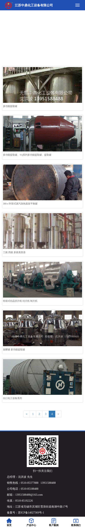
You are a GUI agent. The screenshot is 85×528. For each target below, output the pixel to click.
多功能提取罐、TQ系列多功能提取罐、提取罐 (27, 154)
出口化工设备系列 (12, 398)
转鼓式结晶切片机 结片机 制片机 (20, 301)
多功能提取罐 (10, 106)
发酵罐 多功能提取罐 (14, 349)
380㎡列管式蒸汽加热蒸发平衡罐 (20, 203)
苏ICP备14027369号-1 (31, 512)
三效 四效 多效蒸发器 (14, 252)
